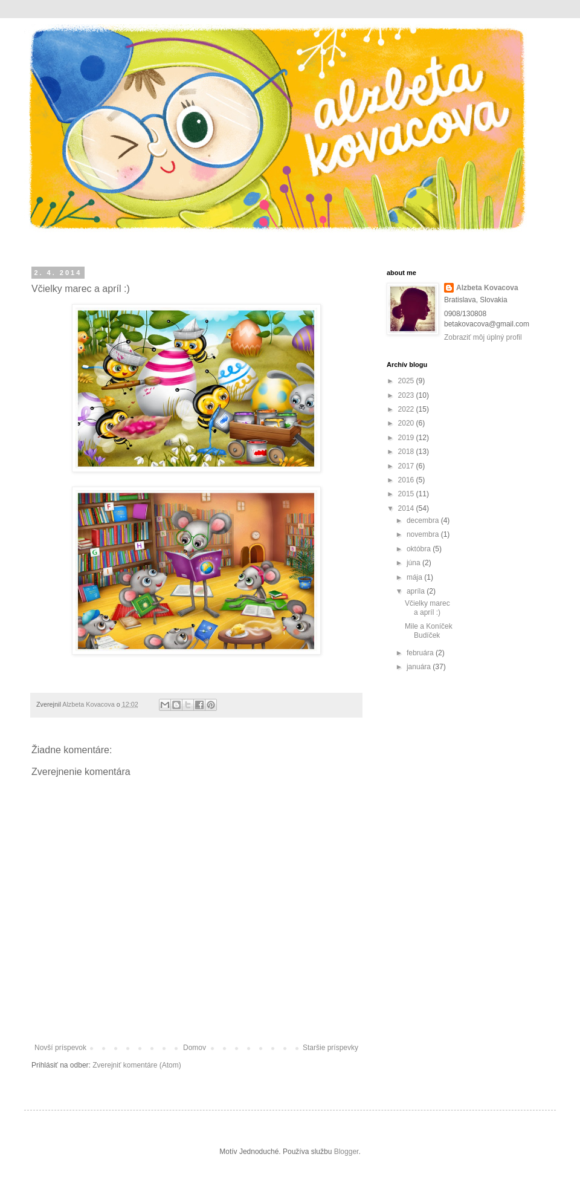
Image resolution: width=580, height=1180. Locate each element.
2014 (407, 508)
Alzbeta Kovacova (487, 288)
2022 (407, 409)
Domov (194, 1047)
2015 (407, 494)
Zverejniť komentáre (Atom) (136, 1065)
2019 (407, 437)
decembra (424, 520)
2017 (407, 466)
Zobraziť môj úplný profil (483, 337)
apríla (417, 591)
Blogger (346, 1151)
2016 (407, 480)
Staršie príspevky (330, 1047)
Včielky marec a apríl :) (427, 607)
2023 (407, 395)
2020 (407, 423)
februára (421, 653)
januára (420, 667)
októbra (420, 549)
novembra (424, 534)
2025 (407, 381)
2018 (407, 451)
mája (415, 577)
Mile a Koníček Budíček (429, 630)
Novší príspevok (60, 1047)
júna (414, 563)
